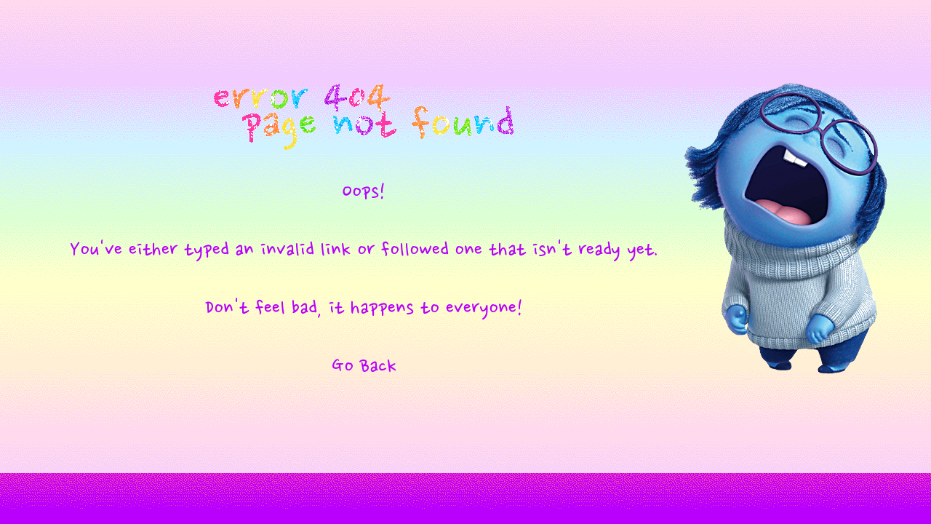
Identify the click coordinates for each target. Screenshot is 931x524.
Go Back (364, 366)
